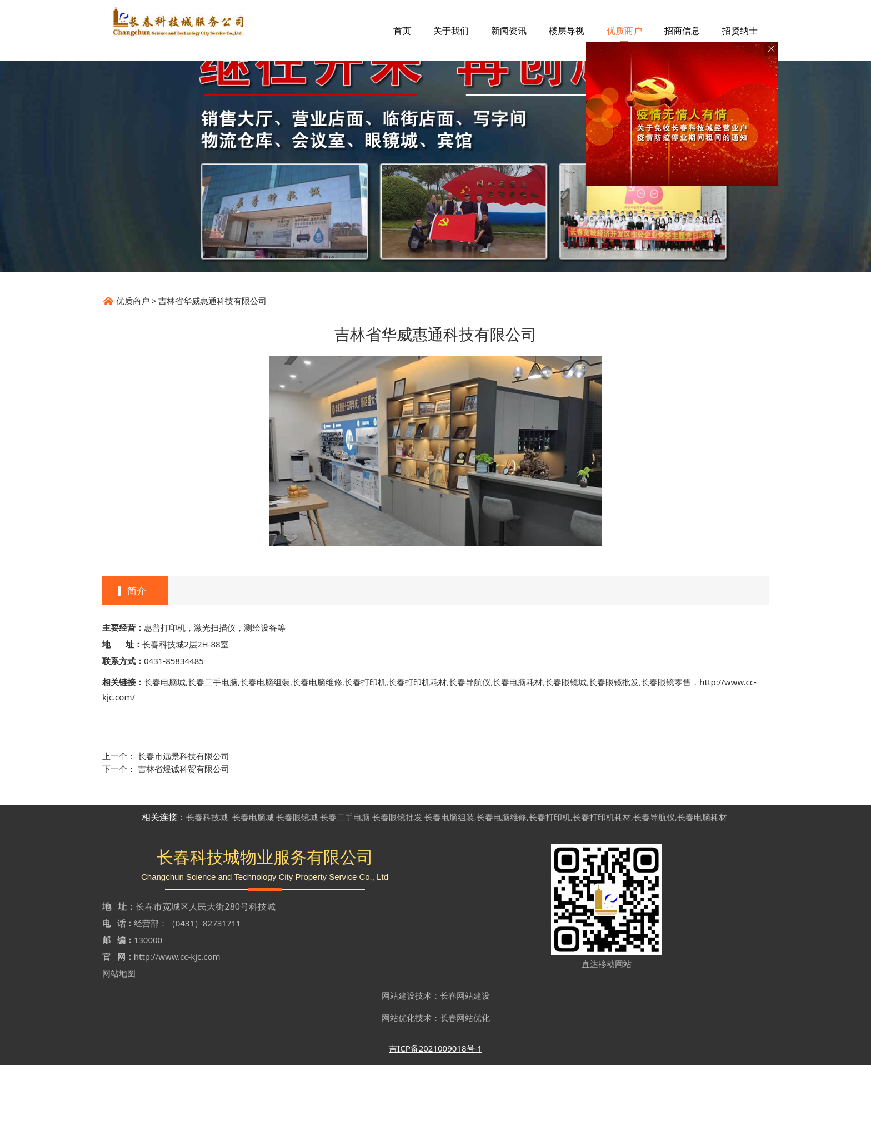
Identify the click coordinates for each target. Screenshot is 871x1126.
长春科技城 (207, 878)
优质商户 (132, 361)
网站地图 (119, 1034)
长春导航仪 (469, 743)
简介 (136, 651)
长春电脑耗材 (518, 743)
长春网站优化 (465, 1078)
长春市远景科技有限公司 (183, 817)
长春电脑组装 (265, 743)
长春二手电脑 (213, 743)
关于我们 (451, 30)
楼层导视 (566, 30)
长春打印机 (365, 743)
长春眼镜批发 (614, 743)
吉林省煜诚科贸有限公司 (183, 829)
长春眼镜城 (566, 743)
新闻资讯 (509, 30)
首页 (402, 30)
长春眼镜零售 (666, 743)
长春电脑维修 (317, 743)
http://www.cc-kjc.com (177, 1017)
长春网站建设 (465, 1056)
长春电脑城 (165, 743)
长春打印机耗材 (417, 743)
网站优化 (398, 1078)
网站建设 (398, 1056)
